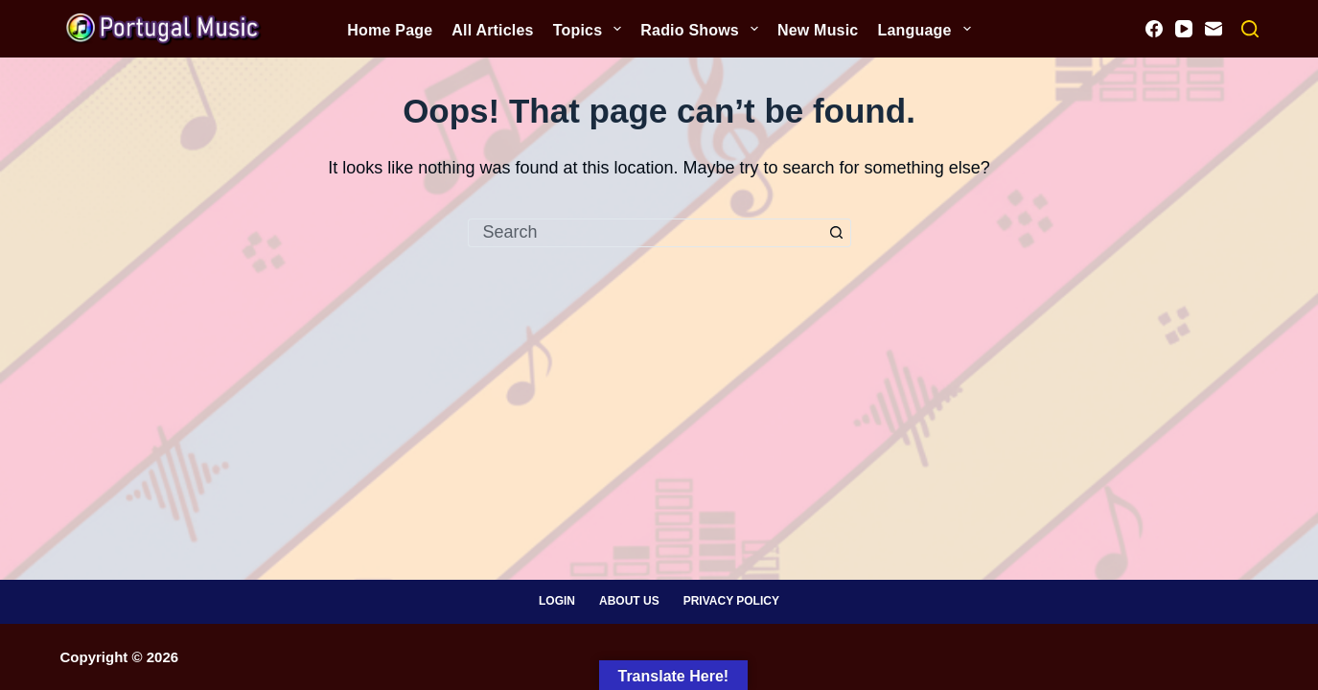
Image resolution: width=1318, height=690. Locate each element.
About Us (629, 601)
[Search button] (836, 232)
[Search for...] (645, 232)
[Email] (1213, 28)
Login (557, 601)
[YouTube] (1183, 28)
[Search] (1250, 28)
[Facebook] (1154, 28)
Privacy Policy (731, 601)
